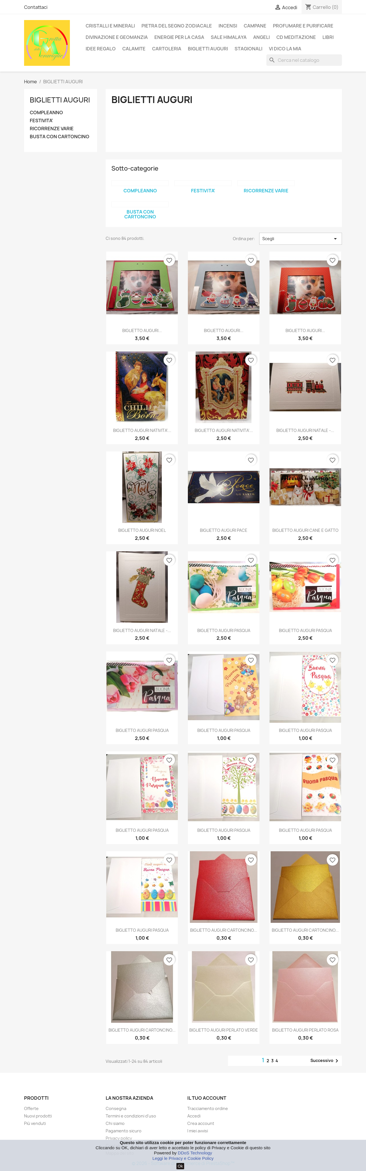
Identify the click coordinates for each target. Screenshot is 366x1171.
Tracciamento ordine (207, 1108)
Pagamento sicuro (123, 1131)
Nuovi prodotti (38, 1116)
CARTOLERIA (166, 49)
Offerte (31, 1108)
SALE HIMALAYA (229, 37)
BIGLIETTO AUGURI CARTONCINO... (223, 930)
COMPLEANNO (46, 113)
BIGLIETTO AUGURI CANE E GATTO (305, 530)
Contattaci (36, 7)
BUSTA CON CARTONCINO (59, 137)
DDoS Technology (195, 1152)
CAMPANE (255, 26)
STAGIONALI (248, 49)
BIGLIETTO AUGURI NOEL (142, 530)
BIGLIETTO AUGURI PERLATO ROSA (305, 1030)
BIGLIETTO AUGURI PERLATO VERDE (223, 1030)
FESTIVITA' (41, 121)
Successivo (325, 1060)
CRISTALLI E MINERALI (110, 26)
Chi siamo (115, 1123)
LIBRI (328, 37)
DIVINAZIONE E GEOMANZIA (117, 37)
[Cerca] (304, 60)
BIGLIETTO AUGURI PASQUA (223, 630)
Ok (180, 1166)
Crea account (200, 1123)
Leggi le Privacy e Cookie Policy (182, 1158)
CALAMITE (133, 49)
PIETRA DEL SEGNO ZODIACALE (176, 26)
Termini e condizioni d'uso (131, 1116)
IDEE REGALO (101, 49)
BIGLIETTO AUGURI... (142, 330)
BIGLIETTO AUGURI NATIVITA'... (142, 430)
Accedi (193, 1116)
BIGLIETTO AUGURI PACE (223, 530)
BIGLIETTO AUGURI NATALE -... (305, 430)
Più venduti (35, 1123)
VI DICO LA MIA (285, 49)
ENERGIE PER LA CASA (179, 37)
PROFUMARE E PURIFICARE (303, 26)
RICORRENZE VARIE (52, 129)
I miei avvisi (197, 1131)
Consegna (116, 1108)
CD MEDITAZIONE (296, 37)
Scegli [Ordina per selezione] (300, 238)
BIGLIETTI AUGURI (208, 49)
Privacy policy (119, 1138)
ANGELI (261, 37)
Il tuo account (206, 1098)
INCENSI (228, 26)
